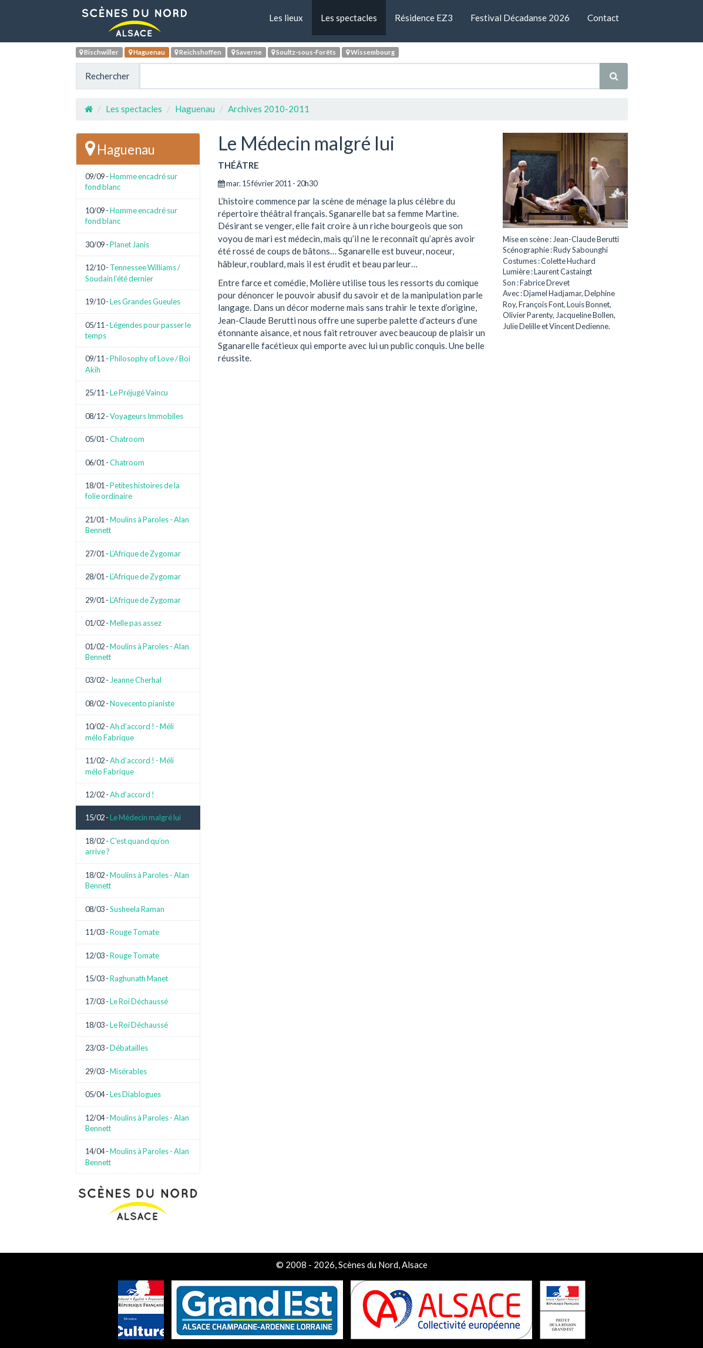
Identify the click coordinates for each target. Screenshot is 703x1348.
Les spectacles (349, 17)
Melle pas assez (136, 623)
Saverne (246, 52)
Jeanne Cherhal (136, 680)
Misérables (128, 1071)
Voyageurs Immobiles (146, 416)
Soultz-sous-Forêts (303, 52)
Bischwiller (99, 52)
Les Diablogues (135, 1094)
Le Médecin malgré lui (145, 817)
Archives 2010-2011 (269, 108)
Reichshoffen (197, 52)
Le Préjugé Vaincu (139, 392)
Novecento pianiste (142, 703)
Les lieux (286, 17)
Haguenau (147, 52)
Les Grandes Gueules (145, 301)
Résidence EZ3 (424, 17)
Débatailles (129, 1047)
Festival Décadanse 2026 (520, 17)
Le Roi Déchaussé (139, 1001)
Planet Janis (129, 244)
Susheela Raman (137, 909)
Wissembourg (370, 52)
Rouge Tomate (134, 932)
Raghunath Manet (139, 978)
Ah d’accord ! (132, 794)
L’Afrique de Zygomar (145, 553)
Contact (603, 17)
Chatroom (127, 439)
